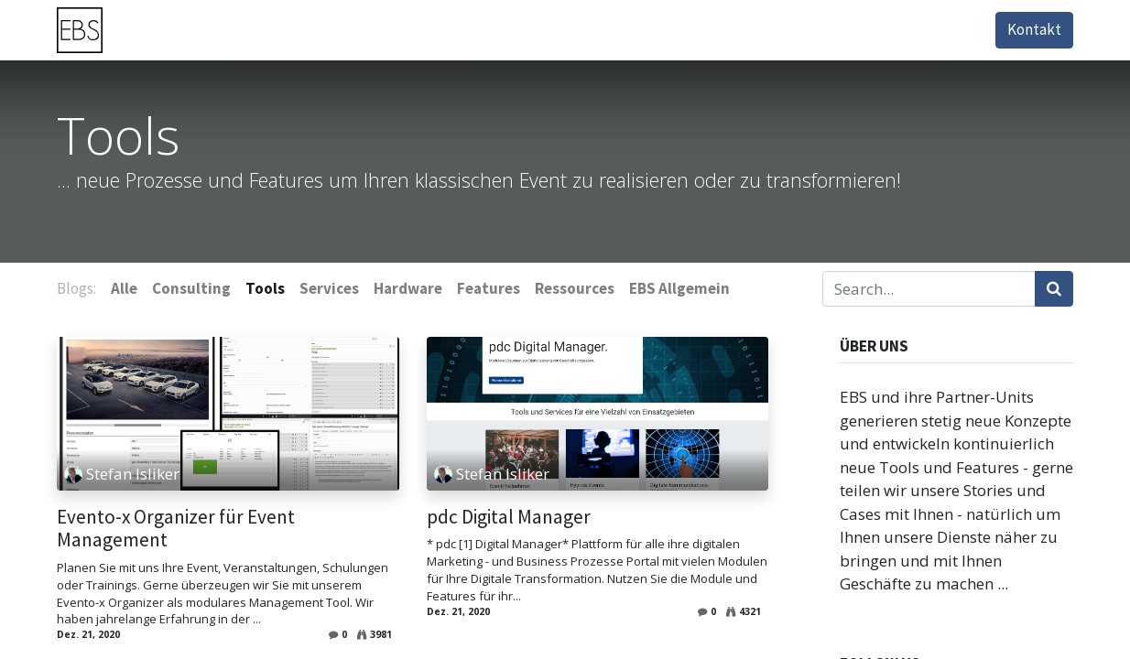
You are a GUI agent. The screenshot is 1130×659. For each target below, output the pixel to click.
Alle (124, 288)
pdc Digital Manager (509, 517)
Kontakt (1034, 29)
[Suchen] (1054, 289)
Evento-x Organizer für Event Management (176, 528)
